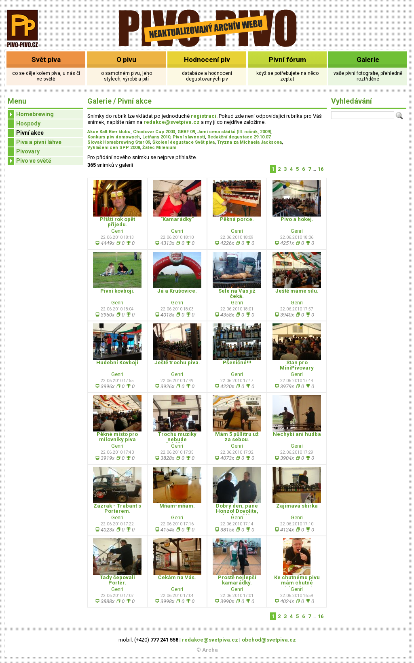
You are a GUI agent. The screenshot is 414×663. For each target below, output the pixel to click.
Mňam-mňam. (177, 506)
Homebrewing (31, 114)
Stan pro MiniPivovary (297, 365)
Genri (117, 231)
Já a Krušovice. (177, 291)
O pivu (126, 59)
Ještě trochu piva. (177, 362)
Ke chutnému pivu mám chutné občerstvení (297, 582)
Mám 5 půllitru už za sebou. (237, 436)
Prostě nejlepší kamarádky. (237, 580)
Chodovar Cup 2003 (154, 131)
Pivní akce (30, 133)
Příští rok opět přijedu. (117, 221)
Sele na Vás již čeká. (237, 293)
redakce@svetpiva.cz (172, 122)
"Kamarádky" (177, 219)
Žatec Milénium (159, 147)
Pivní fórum (287, 59)
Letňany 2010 (156, 137)
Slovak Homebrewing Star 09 (118, 142)
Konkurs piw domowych (113, 137)
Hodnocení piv (207, 59)
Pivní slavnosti (189, 137)
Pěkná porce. (237, 219)
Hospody (28, 123)
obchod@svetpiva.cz (269, 640)
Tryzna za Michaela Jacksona (249, 142)
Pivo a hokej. (297, 219)
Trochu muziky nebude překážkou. (177, 439)
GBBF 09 (186, 131)
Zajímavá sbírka (297, 506)
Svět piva (46, 59)
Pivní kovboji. (117, 291)
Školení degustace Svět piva (183, 142)
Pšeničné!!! (237, 362)
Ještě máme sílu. (297, 291)
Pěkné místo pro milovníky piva (117, 436)
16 (320, 169)
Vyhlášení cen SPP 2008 (113, 147)
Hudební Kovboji (117, 362)
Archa (210, 650)
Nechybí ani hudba (297, 434)
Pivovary (28, 151)
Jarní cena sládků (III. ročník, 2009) (234, 131)
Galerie (368, 59)
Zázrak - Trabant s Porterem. (117, 508)
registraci (203, 116)
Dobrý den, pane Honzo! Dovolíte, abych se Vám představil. (237, 514)
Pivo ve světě (29, 161)
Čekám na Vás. (177, 577)
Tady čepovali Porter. (117, 580)
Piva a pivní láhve (38, 142)
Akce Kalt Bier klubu (109, 131)
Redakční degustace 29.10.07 (238, 137)
